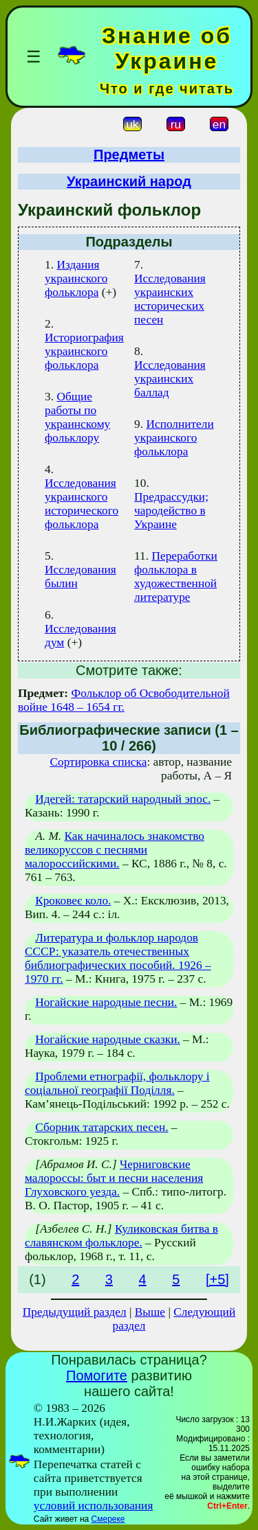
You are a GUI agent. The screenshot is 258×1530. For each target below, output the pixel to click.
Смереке (108, 1519)
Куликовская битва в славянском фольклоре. (121, 1235)
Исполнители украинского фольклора (174, 438)
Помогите (96, 1375)
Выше (150, 1311)
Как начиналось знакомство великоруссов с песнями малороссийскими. (114, 850)
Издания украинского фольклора (76, 278)
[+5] (217, 1279)
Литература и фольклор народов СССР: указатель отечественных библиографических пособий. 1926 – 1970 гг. (118, 958)
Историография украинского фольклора (84, 351)
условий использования (93, 1505)
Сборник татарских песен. (101, 1127)
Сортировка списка (98, 761)
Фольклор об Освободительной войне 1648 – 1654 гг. (124, 700)
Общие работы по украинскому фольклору (77, 417)
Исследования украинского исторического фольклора (81, 504)
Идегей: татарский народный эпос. (123, 799)
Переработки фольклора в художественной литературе (175, 576)
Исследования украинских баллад (170, 378)
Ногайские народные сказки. (107, 1039)
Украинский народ (129, 181)
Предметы (129, 154)
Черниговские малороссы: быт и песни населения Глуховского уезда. (114, 1178)
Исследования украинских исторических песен (170, 299)
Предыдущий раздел (75, 1311)
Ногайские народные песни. (106, 1002)
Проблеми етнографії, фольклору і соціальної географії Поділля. (117, 1083)
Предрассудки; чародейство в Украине (171, 510)
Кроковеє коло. (73, 900)
